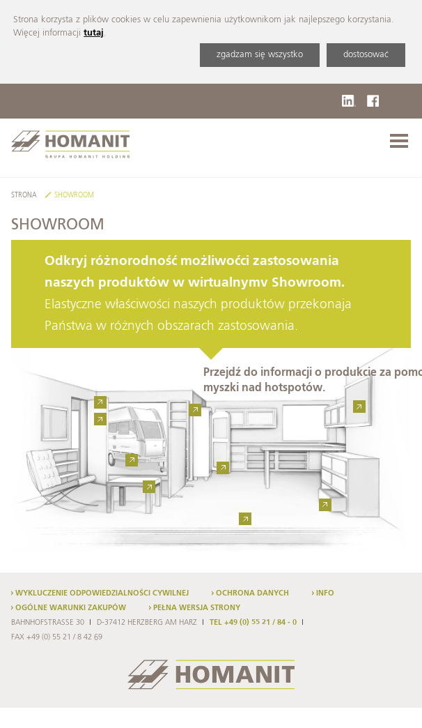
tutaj (94, 33)
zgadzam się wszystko (260, 54)
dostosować (366, 54)
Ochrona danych (252, 593)
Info (325, 593)
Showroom (74, 195)
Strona (24, 195)
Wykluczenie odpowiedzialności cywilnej (102, 593)
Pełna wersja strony (196, 608)
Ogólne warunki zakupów (70, 608)
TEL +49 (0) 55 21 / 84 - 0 (253, 623)
